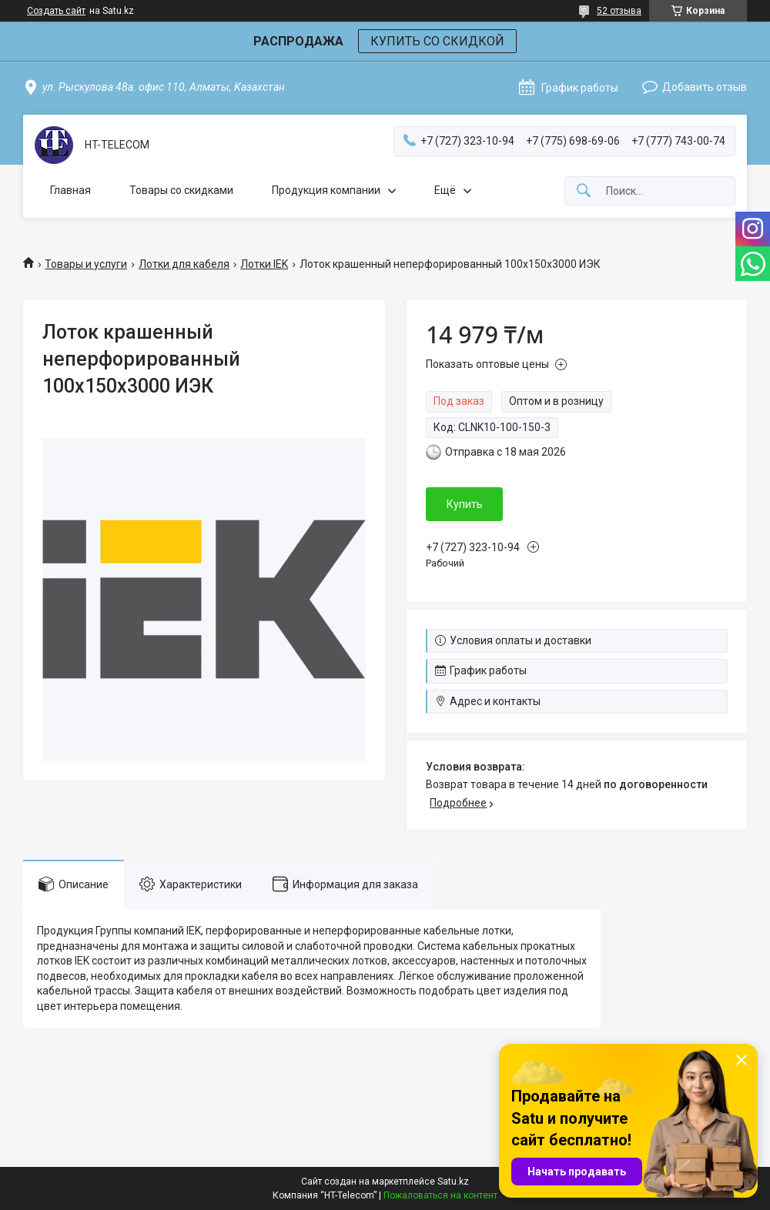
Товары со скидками (181, 190)
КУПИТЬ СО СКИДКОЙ (437, 41)
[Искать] (583, 191)
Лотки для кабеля (184, 264)
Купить (465, 504)
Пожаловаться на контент (440, 1195)
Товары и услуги (86, 264)
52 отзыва (619, 10)
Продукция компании (326, 190)
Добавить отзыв (704, 87)
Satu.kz (453, 1181)
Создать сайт (56, 10)
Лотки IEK (264, 264)
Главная (70, 190)
